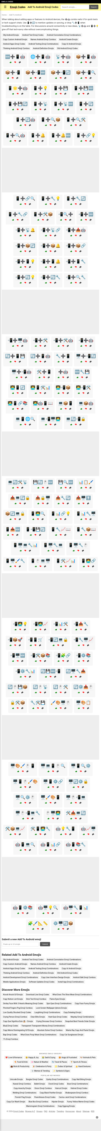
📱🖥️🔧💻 (53, 545)
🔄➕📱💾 (15, 356)
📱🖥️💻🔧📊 (25, 545)
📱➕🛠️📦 (43, 214)
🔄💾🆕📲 (50, 671)
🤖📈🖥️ (88, 828)
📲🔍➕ (65, 214)
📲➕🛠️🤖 (63, 340)
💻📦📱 (65, 403)
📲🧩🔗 (63, 655)
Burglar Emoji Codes (34, 1079)
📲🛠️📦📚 (40, 655)
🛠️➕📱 (44, 371)
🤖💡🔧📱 (66, 828)
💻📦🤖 (85, 403)
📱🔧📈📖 (61, 529)
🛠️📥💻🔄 (76, 813)
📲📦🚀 (15, 639)
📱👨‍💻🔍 (37, 513)
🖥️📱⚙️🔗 (53, 781)
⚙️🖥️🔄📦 (63, 923)
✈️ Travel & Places (59, 1062)
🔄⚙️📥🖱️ (83, 687)
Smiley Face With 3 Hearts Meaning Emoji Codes (23, 1003)
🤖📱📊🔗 (50, 844)
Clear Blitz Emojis (38, 1017)
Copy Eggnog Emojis (66, 1106)
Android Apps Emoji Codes (14, 44)
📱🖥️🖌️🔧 (15, 560)
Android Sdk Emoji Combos (84, 977)
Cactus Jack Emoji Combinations (72, 1097)
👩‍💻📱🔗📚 (18, 403)
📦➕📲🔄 (61, 72)
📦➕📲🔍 (86, 72)
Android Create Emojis (68, 39)
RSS (92, 1111)
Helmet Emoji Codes (79, 1088)
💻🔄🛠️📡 (18, 482)
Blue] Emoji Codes (10, 1026)
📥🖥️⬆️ (83, 498)
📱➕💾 (60, 88)
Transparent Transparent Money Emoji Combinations (43, 1026)
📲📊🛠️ (60, 624)
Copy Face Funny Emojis (85, 1003)
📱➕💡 (40, 88)
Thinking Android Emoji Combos (16, 48)
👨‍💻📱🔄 (17, 387)
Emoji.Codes (18, 1111)
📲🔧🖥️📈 (83, 639)
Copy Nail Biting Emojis (81, 1079)
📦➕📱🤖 (86, 56)
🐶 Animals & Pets (87, 1057)
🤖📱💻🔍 (25, 844)
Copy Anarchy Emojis (22, 1088)
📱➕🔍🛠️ (76, 119)
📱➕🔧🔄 (76, 198)
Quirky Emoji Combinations (57, 1079)
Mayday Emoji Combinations (82, 1017)
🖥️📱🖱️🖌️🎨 (25, 781)
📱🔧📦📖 (86, 529)
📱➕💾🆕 (83, 88)
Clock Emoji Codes (56, 1084)
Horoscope (70, 1111)
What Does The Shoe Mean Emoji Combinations (72, 995)
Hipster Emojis (58, 1102)
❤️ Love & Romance (13, 1057)
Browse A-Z (30, 1111)
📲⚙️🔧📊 (25, 671)
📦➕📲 (12, 72)
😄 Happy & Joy (32, 1057)
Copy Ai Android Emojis (71, 44)
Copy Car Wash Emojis (16, 1102)
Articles (52, 1111)
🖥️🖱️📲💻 (76, 797)
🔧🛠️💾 (37, 702)
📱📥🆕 (12, 529)
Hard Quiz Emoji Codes (57, 1017)
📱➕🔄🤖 (25, 119)
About (78, 1111)
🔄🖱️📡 (40, 687)
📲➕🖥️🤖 (18, 340)
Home (4, 15)
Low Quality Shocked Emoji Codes (17, 1012)
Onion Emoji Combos (43, 1088)
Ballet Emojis (39, 1084)
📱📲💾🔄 (35, 529)
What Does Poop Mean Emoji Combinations (38, 1035)
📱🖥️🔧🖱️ (78, 545)
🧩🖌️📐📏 (38, 923)
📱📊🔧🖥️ (86, 513)
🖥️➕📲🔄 (86, 356)
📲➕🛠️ (40, 340)
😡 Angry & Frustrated (68, 1057)
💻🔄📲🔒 (76, 419)
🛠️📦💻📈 (15, 828)
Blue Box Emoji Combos (38, 1102)
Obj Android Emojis (11, 35)
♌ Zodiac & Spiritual (63, 1066)
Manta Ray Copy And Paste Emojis (80, 1030)
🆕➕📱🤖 (15, 56)
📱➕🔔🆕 (61, 135)
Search (94, 7)
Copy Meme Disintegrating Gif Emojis (18, 1030)
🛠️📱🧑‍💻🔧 (40, 828)
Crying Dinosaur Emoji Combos (49, 1021)
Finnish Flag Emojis (23, 1097)
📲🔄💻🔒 (58, 639)
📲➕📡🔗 (50, 230)
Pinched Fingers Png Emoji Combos (17, 1008)
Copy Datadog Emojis (72, 1012)
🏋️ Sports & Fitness (78, 1062)
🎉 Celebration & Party (42, 1066)
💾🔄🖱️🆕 (43, 482)
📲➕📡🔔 (25, 230)
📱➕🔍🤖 (15, 135)
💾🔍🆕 (65, 482)
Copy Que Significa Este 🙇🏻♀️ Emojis (18, 1021)
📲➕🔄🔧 (50, 277)
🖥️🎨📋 (83, 702)
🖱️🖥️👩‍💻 (53, 813)
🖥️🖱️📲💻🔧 (27, 813)
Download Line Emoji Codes (37, 995)
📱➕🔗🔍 (25, 198)
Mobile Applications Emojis (14, 982)
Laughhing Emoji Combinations (47, 1012)
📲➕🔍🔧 (76, 277)
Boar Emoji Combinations (77, 1084)
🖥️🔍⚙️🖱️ (25, 797)
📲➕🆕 (85, 214)
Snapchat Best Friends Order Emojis (80, 1021)
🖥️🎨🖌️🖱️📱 (22, 765)
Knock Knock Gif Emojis (13, 995)
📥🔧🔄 (63, 498)
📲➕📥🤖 (76, 230)
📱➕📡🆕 (63, 104)
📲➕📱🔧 (76, 261)
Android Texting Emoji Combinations (44, 44)
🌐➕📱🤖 (40, 56)
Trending (60, 1111)
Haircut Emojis (61, 1088)
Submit (45, 944)
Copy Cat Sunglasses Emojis (71, 1035)
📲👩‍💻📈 (40, 624)
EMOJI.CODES (7, 2)
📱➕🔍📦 (50, 119)
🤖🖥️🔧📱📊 (75, 907)
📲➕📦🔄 (25, 245)
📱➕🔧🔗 (18, 214)
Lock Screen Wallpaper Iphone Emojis (51, 1008)
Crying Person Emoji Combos (15, 1017)
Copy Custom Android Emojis (15, 39)
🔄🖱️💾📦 (18, 687)
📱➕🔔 (37, 135)
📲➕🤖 (85, 340)
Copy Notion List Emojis (13, 999)
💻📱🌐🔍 (25, 419)
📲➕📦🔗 (76, 245)
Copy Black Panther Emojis (51, 1093)
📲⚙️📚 (83, 655)
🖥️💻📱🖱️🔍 (53, 765)
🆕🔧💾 (82, 371)
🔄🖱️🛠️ (60, 687)
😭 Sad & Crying (48, 1057)
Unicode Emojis (16, 1079)
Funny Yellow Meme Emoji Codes (80, 1102)
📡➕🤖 (63, 56)
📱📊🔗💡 (61, 513)
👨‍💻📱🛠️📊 (40, 387)
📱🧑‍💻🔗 (88, 560)
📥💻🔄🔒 (20, 498)
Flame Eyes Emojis (57, 999)
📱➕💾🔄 (18, 104)
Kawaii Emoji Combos (22, 1084)
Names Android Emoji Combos (43, 39)
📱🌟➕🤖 (18, 88)
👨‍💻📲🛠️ (83, 387)
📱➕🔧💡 (50, 198)
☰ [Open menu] (5, 7)
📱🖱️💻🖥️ (40, 560)
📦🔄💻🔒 (15, 513)
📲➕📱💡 (25, 261)
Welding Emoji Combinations (24, 1093)
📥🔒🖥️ (42, 498)
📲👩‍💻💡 (20, 624)
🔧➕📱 (63, 356)
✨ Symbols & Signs (61, 1071)
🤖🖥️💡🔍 (48, 907)
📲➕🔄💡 (25, 277)
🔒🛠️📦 (17, 702)
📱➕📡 (40, 104)
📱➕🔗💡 (86, 135)
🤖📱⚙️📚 (23, 907)
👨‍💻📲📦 (63, 387)
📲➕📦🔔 (50, 245)
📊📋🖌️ (85, 482)
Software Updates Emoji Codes (41, 982)
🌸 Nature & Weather (39, 1062)
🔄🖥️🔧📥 (76, 671)
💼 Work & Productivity (20, 1066)
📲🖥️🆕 (17, 655)
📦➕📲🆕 (35, 72)
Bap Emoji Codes (10, 1035)
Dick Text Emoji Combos (36, 999)
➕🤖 (63, 371)
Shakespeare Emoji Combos (76, 1093)
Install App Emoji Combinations (71, 982)
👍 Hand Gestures (82, 1066)
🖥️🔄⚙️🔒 (78, 781)
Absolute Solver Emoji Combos (50, 1030)
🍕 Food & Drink (20, 1062)
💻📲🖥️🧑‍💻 (50, 419)
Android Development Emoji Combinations (20, 977)
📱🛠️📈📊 (66, 560)
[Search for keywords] (74, 7)
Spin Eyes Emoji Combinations (59, 1003)
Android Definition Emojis (43, 48)
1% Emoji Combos (10, 1039)
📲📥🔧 (80, 624)
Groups (39, 1111)
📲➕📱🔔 (50, 261)
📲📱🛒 (35, 639)
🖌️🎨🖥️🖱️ (61, 702)
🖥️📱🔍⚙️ (81, 765)
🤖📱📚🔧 (76, 844)
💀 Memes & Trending (40, 1071)
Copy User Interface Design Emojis (55, 977)
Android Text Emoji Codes (32, 35)
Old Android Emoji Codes (67, 48)
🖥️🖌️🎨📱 (50, 797)
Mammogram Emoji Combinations (40, 1106)
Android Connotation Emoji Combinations (64, 35)
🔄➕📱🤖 (40, 356)
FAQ (45, 1111)
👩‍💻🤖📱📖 (43, 403)
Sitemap (86, 1111)
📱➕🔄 (85, 104)
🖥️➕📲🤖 (21, 371)
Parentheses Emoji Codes (44, 1097)
